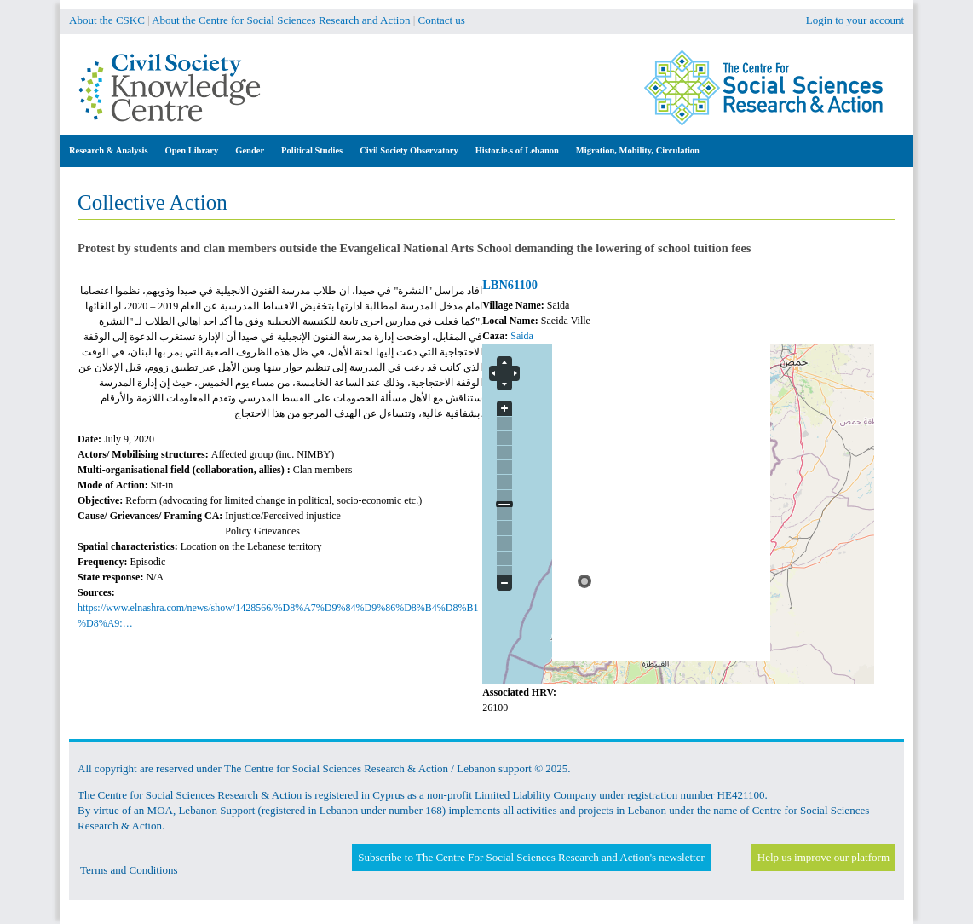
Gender (249, 150)
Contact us (441, 20)
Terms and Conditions (129, 869)
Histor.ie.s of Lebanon (517, 150)
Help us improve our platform (823, 857)
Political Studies (312, 150)
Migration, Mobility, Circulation (638, 150)
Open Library (192, 150)
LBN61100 (510, 285)
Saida (521, 336)
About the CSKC (107, 20)
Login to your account (855, 20)
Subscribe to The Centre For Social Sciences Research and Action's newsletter (531, 857)
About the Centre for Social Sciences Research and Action (281, 20)
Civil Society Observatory (409, 150)
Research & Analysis (108, 150)
